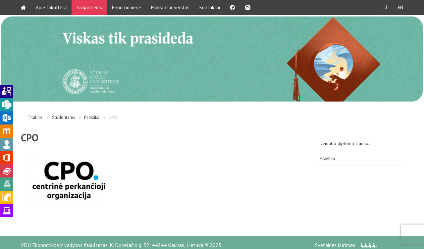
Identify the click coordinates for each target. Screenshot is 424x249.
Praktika (91, 117)
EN (400, 7)
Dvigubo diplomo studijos (345, 143)
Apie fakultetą (51, 7)
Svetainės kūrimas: (346, 245)
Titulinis (35, 117)
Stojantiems (89, 7)
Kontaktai (209, 7)
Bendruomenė (126, 7)
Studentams (63, 117)
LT (386, 7)
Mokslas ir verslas (170, 7)
